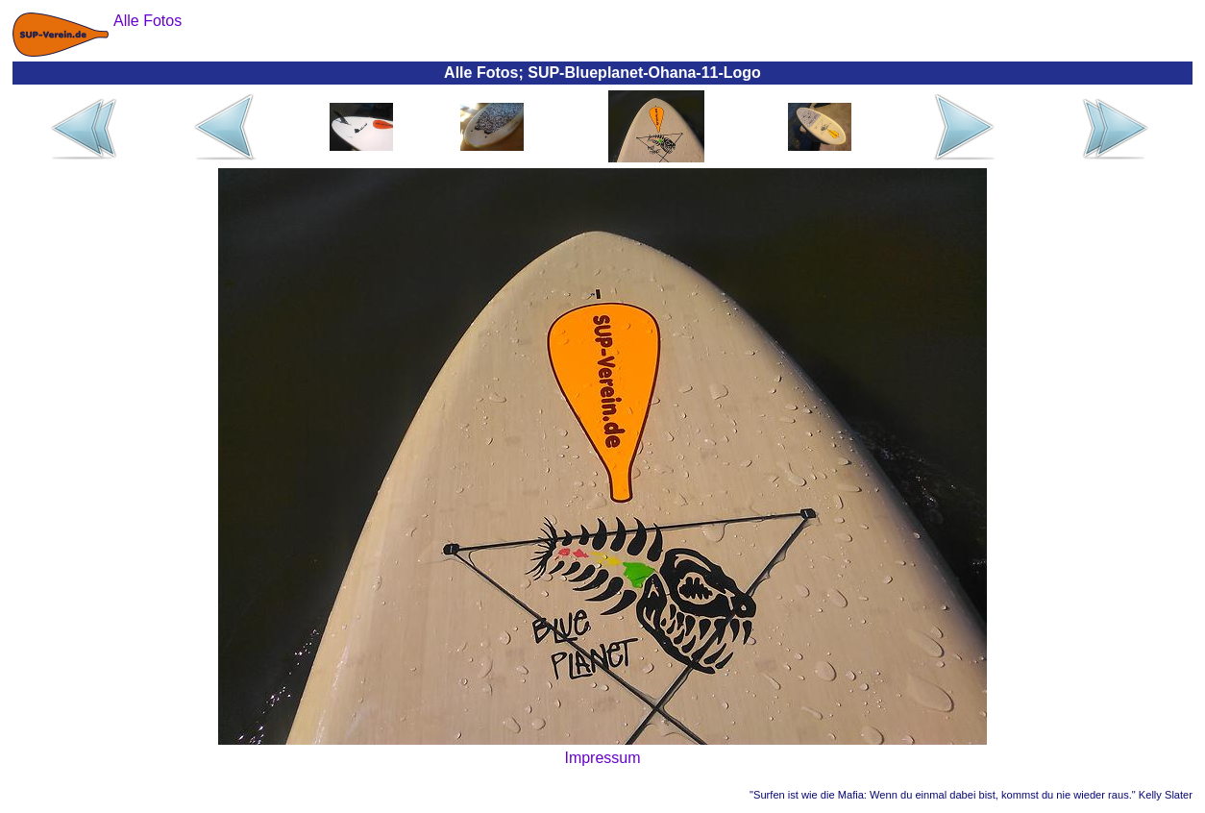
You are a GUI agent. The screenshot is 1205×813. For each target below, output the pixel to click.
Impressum (602, 758)
